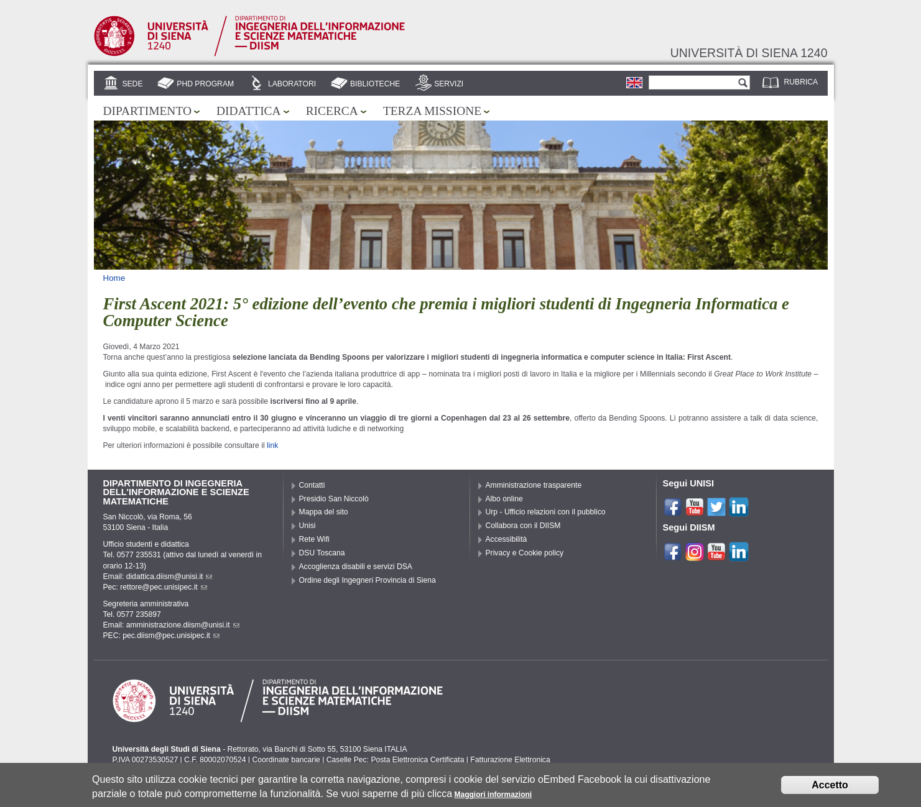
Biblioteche (375, 84)
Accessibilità (506, 539)
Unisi (307, 525)
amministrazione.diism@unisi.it (182, 625)
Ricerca (332, 110)
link (272, 445)
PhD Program (205, 84)
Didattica (248, 110)
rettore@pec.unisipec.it (163, 587)
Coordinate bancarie (286, 759)
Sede (132, 84)
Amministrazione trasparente (534, 485)
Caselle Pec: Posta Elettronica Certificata (395, 759)
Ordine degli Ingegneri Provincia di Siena (367, 580)
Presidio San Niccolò (334, 499)
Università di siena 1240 (749, 53)
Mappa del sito (323, 512)
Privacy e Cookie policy (525, 553)
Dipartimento (147, 110)
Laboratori (292, 84)
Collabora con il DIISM (523, 525)
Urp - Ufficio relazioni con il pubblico (546, 512)
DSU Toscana (322, 553)
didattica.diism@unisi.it (169, 576)
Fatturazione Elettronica (510, 759)
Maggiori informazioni (493, 796)
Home (114, 278)
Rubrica (801, 82)
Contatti (312, 485)
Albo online (504, 499)
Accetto (830, 786)
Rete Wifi (314, 539)
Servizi (448, 84)
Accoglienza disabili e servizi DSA (355, 566)
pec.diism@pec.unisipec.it (171, 635)
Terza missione (432, 110)
